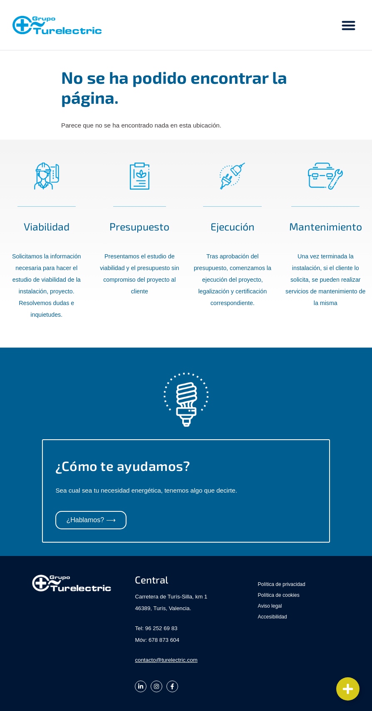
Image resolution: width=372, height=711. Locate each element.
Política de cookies (279, 595)
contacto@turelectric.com (166, 660)
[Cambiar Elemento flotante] (348, 689)
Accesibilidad (272, 617)
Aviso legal (270, 606)
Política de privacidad (281, 584)
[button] (349, 25)
